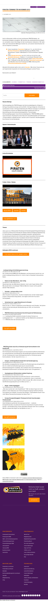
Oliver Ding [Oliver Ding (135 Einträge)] (12, 241)
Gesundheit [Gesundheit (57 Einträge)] (32, 236)
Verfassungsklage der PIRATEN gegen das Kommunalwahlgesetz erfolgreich (22, 105)
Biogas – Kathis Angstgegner (12, 385)
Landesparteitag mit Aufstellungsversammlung (15, 270)
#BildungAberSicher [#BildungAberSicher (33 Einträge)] (7, 231)
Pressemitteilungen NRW (8, 543)
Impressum (26, 566)
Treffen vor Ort (27, 550)
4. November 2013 (7, 14)
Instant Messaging (28, 582)
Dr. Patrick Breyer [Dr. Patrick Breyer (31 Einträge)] (7, 234)
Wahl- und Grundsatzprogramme (10, 539)
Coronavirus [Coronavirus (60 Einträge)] (6, 232)
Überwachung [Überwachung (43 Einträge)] (38, 244)
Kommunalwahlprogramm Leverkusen (11, 573)
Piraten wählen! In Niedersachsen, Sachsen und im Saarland (19, 117)
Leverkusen (33, 6)
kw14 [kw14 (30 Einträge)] (21, 239)
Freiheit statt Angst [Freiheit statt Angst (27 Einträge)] (24, 236)
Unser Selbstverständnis (29, 552)
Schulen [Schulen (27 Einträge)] (36, 241)
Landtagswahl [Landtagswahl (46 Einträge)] (35, 239)
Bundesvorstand (6, 550)
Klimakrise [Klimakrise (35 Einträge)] (37, 238)
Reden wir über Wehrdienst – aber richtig (15, 281)
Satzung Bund (6, 545)
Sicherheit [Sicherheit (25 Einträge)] (41, 241)
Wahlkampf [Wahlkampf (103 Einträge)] (28, 244)
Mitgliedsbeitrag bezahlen (30, 539)
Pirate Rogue (21, 591)
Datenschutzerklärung (29, 568)
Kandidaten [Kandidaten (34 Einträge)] (23, 238)
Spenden (34, 500)
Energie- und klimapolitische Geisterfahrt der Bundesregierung (21, 361)
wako (5, 271)
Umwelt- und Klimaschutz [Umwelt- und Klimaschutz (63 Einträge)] (9, 244)
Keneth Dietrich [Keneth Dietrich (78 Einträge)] (30, 238)
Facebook (26, 580)
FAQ (25, 557)
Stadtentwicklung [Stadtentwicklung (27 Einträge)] (7, 243)
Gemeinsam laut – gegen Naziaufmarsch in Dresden (18, 302)
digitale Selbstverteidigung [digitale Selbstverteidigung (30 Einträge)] (30, 232)
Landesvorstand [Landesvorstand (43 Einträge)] (27, 239)
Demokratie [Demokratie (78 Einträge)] (19, 232)
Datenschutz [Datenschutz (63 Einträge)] (12, 232)
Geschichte (5, 552)
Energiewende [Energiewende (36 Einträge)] (16, 234)
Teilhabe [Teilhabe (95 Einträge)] (32, 243)
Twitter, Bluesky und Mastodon (31, 577)
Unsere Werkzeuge (28, 545)
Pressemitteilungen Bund (8, 541)
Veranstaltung (41, 6)
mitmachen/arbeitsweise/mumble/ (17, 63)
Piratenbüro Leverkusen (8, 566)
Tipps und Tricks (27, 548)
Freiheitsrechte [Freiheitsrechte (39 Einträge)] (15, 236)
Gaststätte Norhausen (13, 57)
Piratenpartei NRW (7, 536)
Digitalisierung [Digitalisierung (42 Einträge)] (41, 232)
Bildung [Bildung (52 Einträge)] (13, 231)
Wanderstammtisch (16, 55)
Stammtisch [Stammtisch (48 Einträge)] (26, 243)
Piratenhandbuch (28, 541)
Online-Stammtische (37, 58)
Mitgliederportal (27, 536)
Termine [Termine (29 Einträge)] (36, 243)
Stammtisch (21, 49)
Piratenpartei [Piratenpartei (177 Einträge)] (18, 241)
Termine (28, 82)
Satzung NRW (6, 548)
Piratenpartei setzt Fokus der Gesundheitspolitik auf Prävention (28, 115)
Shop (4, 580)
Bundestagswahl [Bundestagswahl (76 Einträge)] (31, 231)
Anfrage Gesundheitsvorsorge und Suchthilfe (14, 107)
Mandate (5, 571)
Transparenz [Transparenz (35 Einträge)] (42, 243)
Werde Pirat (26, 534)
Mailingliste (26, 575)
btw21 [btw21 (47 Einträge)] (17, 231)
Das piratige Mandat (28, 554)
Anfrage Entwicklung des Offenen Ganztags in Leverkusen (30, 108)
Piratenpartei (7, 350)
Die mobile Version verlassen (7, 600)
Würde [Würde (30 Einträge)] (33, 244)
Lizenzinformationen (8, 481)
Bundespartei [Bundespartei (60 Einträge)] (22, 231)
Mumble (14, 82)
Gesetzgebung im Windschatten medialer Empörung (18, 373)
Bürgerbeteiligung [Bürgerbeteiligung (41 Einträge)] (40, 231)
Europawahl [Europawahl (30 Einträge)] (23, 234)
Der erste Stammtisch (29, 543)
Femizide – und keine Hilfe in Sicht (13, 291)
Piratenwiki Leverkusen (8, 568)
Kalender (27, 67)
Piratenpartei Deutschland (9, 534)
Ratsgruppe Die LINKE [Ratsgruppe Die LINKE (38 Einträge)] (28, 241)
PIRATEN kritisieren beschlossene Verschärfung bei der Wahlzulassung (23, 313)
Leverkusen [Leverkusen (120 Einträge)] (6, 241)
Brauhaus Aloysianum (13, 50)
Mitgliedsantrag (6, 577)
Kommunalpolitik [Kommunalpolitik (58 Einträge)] (7, 239)
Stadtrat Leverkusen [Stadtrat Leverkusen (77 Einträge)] (17, 243)
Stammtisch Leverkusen (35, 60)
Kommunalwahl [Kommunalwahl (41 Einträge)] (16, 239)
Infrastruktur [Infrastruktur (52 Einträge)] (16, 238)
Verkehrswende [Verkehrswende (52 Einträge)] (20, 244)
